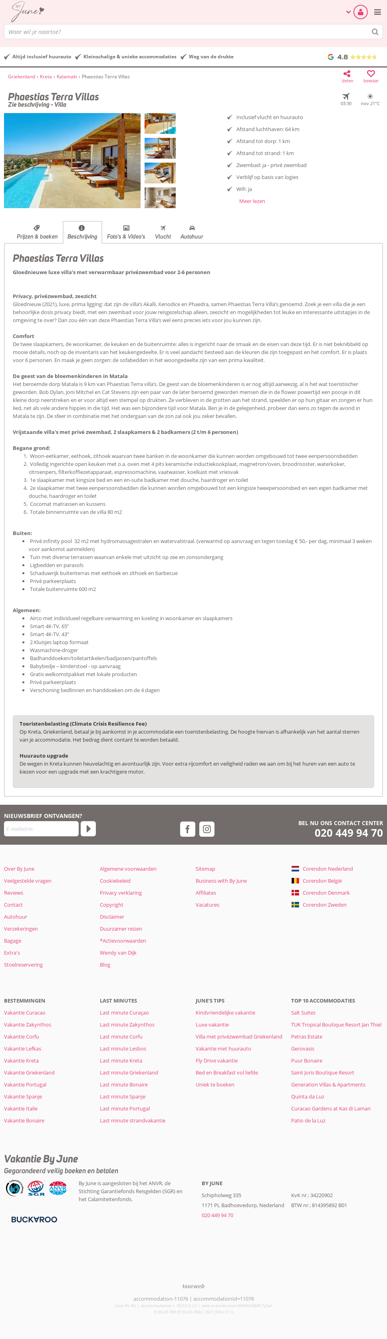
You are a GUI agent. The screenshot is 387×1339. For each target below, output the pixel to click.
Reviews (13, 892)
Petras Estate (306, 1036)
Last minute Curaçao (124, 1012)
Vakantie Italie (21, 1108)
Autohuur (192, 236)
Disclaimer (112, 916)
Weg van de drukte (211, 56)
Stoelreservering (23, 964)
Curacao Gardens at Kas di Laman (331, 1108)
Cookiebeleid (115, 880)
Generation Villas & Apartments (328, 1084)
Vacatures (207, 904)
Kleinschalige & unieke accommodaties (130, 56)
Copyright (111, 904)
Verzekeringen (21, 928)
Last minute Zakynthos (127, 1024)
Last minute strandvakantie (132, 1120)
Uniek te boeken (215, 1084)
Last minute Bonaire (124, 1084)
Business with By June (221, 880)
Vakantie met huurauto (223, 1048)
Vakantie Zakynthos (27, 1024)
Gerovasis (302, 1048)
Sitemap (205, 868)
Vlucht (163, 236)
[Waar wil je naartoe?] (193, 31)
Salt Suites (303, 1012)
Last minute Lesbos (123, 1048)
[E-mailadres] (41, 828)
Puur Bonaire (306, 1060)
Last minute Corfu (121, 1036)
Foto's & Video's (126, 236)
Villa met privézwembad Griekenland (239, 1036)
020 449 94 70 (349, 833)
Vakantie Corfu (21, 1036)
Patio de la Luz (308, 1120)
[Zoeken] (375, 31)
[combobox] (193, 31)
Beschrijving (82, 236)
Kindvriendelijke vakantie (225, 1012)
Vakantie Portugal (25, 1084)
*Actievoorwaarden (123, 940)
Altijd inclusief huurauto (41, 56)
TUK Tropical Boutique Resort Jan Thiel (336, 1024)
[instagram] (206, 829)
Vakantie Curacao (25, 1012)
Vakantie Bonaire (24, 1120)
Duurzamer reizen (121, 928)
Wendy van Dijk (118, 952)
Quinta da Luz (307, 1096)
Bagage (12, 940)
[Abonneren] (88, 828)
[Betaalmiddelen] (33, 1219)
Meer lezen (252, 201)
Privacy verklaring (121, 892)
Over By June (19, 868)
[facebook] (187, 829)
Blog (105, 964)
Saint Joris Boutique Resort (322, 1072)
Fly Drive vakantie (217, 1060)
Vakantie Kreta (21, 1060)
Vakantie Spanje (23, 1096)
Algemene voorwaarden (128, 868)
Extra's (12, 952)
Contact (13, 904)
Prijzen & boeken (37, 236)
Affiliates (206, 892)
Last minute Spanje (122, 1096)
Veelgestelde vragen (28, 880)
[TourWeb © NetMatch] (193, 1286)
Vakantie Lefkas (22, 1048)
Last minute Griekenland (129, 1072)
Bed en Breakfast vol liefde (227, 1072)
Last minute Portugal (125, 1108)
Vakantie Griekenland (29, 1072)
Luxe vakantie (212, 1024)
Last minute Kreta (121, 1060)
